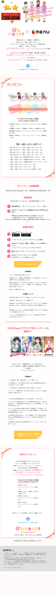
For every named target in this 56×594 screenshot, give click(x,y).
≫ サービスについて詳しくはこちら (13, 590)
